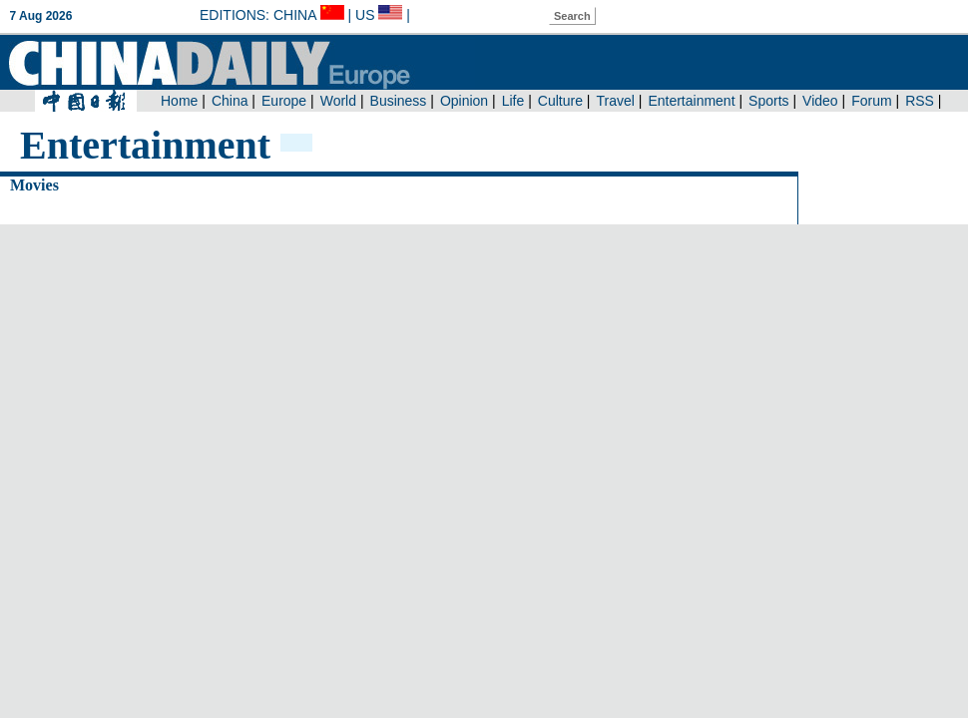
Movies (34, 185)
